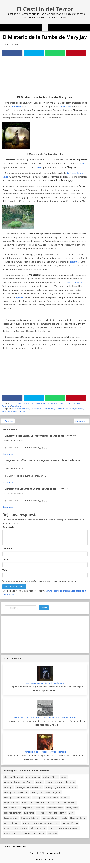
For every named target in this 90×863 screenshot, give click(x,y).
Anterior (7, 421)
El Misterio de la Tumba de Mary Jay (43, 409)
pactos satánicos (70, 823)
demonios (70, 782)
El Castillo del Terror (45, 9)
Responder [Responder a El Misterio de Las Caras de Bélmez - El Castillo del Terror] (7, 507)
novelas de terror (12, 823)
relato (7, 828)
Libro (71, 812)
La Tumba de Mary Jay (63, 409)
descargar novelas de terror (17, 797)
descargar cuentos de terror (29, 787)
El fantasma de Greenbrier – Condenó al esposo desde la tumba (45, 717)
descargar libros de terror (16, 792)
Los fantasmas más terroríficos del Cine (45, 682)
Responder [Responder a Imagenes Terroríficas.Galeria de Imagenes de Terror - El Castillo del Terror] (7, 482)
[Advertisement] (45, 74)
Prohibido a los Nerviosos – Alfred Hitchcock (45, 751)
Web (4, 570)
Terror (42, 833)
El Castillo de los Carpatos (42, 802)
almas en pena (33, 777)
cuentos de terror (54, 782)
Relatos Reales (16, 406)
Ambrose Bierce (50, 777)
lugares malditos (49, 818)
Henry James (72, 807)
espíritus (40, 807)
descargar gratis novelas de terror (60, 787)
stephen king (30, 833)
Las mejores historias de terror (51, 812)
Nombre (7, 548)
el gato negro (10, 807)
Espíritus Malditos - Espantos (45, 403)
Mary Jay (74, 409)
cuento (39, 782)
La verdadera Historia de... (64, 403)
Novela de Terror (78, 818)
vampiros (52, 833)
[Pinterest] (76, 53)
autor (63, 777)
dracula (64, 797)
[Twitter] (33, 53)
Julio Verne (29, 812)
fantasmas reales (55, 807)
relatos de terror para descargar (63, 828)
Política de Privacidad (15, 846)
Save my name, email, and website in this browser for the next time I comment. (39, 581)
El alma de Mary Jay (23, 409)
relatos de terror (38, 828)
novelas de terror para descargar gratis (41, 823)
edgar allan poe (11, 802)
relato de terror (20, 828)
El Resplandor (26, 807)
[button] (45, 27)
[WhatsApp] (55, 53)
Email (5, 559)
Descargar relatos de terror (45, 797)
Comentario (8, 527)
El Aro (24, 802)
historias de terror (12, 812)
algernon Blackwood (13, 777)
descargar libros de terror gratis (45, 792)
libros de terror (11, 818)
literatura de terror (29, 818)
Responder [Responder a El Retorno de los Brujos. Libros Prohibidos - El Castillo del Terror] (7, 454)
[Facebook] (12, 53)
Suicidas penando (19, 411)
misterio (38, 167)
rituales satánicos (12, 833)
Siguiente (81, 421)
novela (64, 818)
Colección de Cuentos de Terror (18, 782)
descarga (8, 787)
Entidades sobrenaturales (25, 403)
